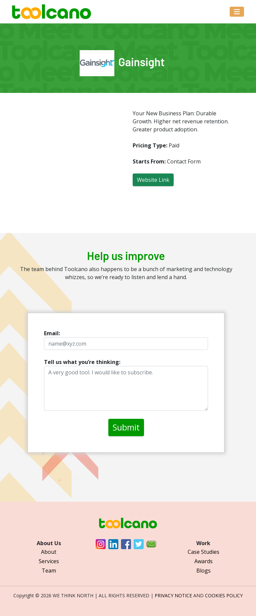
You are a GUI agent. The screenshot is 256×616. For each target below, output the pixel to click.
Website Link (153, 179)
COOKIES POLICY (224, 595)
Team (49, 570)
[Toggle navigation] (237, 12)
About (48, 552)
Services (49, 561)
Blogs (203, 570)
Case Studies (203, 552)
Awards (203, 561)
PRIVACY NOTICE (173, 595)
